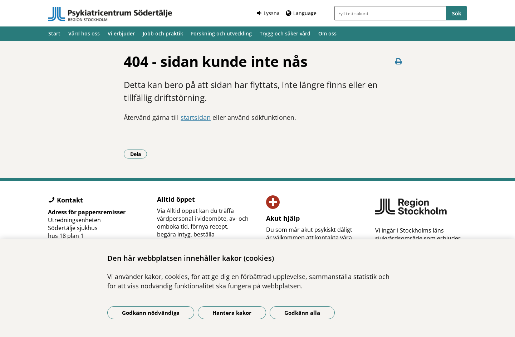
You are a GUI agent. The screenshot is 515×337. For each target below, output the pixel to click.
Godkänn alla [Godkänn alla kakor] (302, 312)
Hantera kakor (231, 312)
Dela (138, 153)
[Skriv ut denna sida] (399, 61)
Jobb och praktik (163, 33)
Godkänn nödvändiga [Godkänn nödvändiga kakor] (151, 312)
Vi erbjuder (121, 33)
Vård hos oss (84, 33)
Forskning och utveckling (221, 33)
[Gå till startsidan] (110, 14)
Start (54, 33)
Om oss (327, 33)
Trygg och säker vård (285, 33)
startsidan (196, 117)
